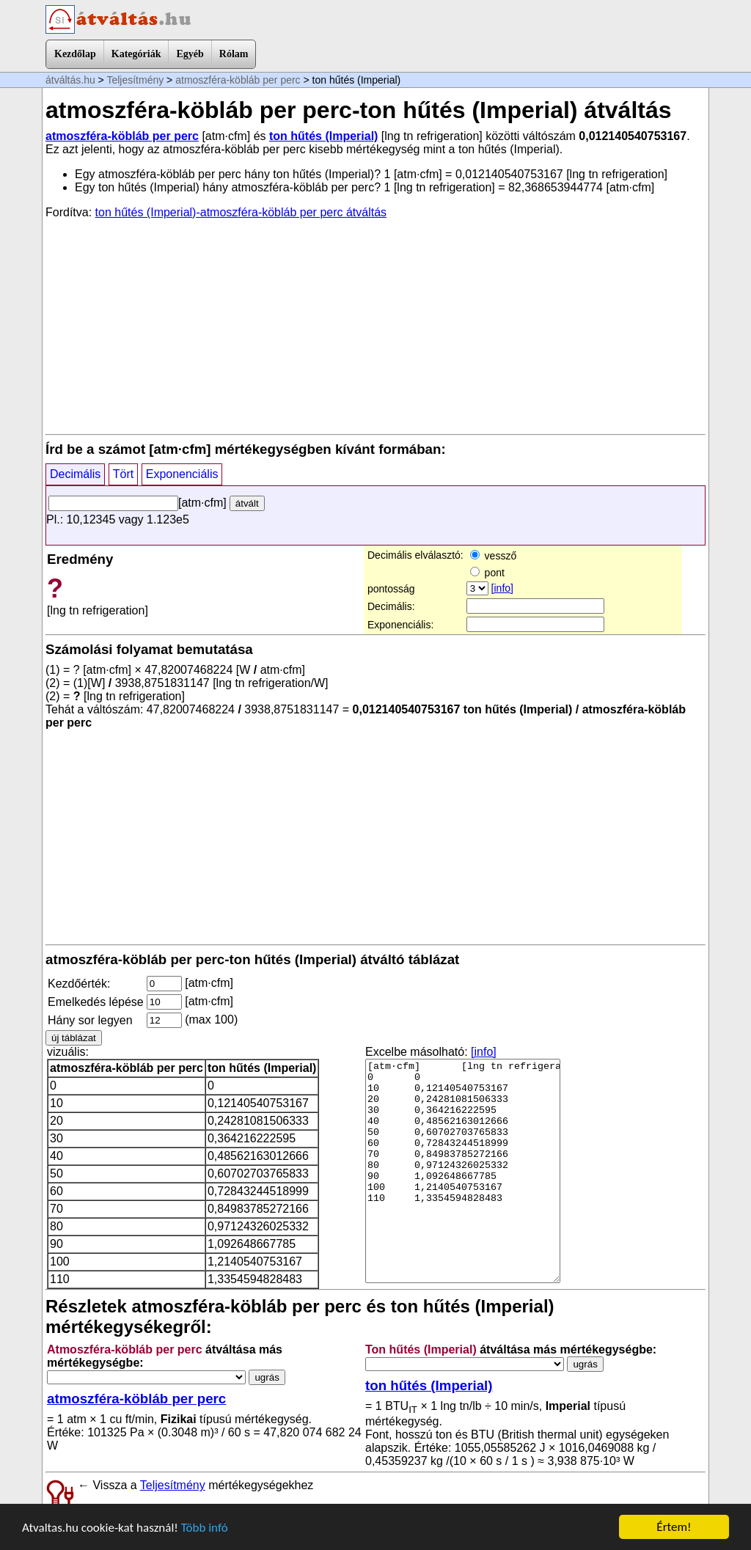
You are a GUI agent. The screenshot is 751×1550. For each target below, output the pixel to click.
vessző (493, 556)
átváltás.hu (70, 80)
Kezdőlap (75, 53)
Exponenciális (182, 474)
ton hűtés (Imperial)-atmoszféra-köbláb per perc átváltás (241, 212)
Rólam (234, 53)
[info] (502, 588)
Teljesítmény (135, 80)
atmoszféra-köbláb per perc (237, 80)
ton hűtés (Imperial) (323, 136)
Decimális (75, 474)
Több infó (204, 1527)
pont (487, 573)
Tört (123, 474)
